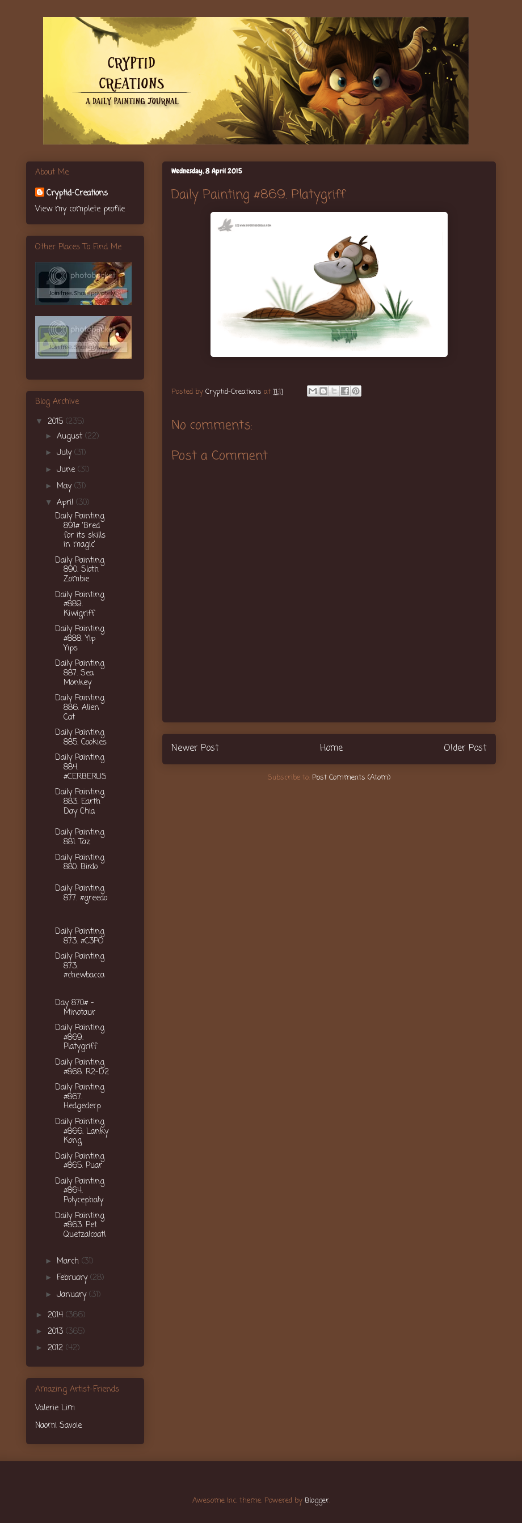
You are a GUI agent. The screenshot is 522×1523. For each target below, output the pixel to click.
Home (331, 748)
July (65, 453)
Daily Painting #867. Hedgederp (79, 1097)
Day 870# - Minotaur (75, 1008)
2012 (57, 1348)
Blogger (317, 1500)
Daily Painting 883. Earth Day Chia (79, 802)
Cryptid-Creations (77, 193)
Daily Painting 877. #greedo (81, 893)
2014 (57, 1315)
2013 (57, 1332)
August (71, 437)
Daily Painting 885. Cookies (81, 737)
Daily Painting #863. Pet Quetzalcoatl (80, 1225)
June (67, 470)
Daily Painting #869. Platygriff (79, 1037)
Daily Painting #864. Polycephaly (79, 1191)
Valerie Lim (55, 1408)
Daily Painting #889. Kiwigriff (79, 604)
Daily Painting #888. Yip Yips (79, 638)
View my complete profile (80, 209)
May (65, 486)
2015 (57, 422)
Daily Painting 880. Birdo (79, 863)
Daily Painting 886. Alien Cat (79, 708)
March (69, 1261)
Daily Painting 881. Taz (79, 837)
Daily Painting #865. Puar (79, 1161)
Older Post (465, 748)
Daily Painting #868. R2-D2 (82, 1067)
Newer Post (195, 748)
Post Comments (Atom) (351, 777)
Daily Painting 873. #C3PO (79, 936)
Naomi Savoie (58, 1426)
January (73, 1295)
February (73, 1278)
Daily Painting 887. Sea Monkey (79, 673)
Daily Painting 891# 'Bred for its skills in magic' (80, 530)
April (66, 503)
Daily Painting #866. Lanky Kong (81, 1131)
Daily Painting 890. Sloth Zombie (79, 570)
